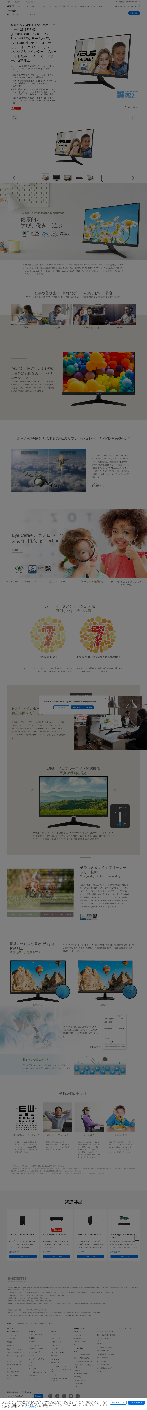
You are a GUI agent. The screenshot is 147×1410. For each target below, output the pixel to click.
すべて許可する (136, 1402)
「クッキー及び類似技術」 (28, 1407)
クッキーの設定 (118, 1402)
